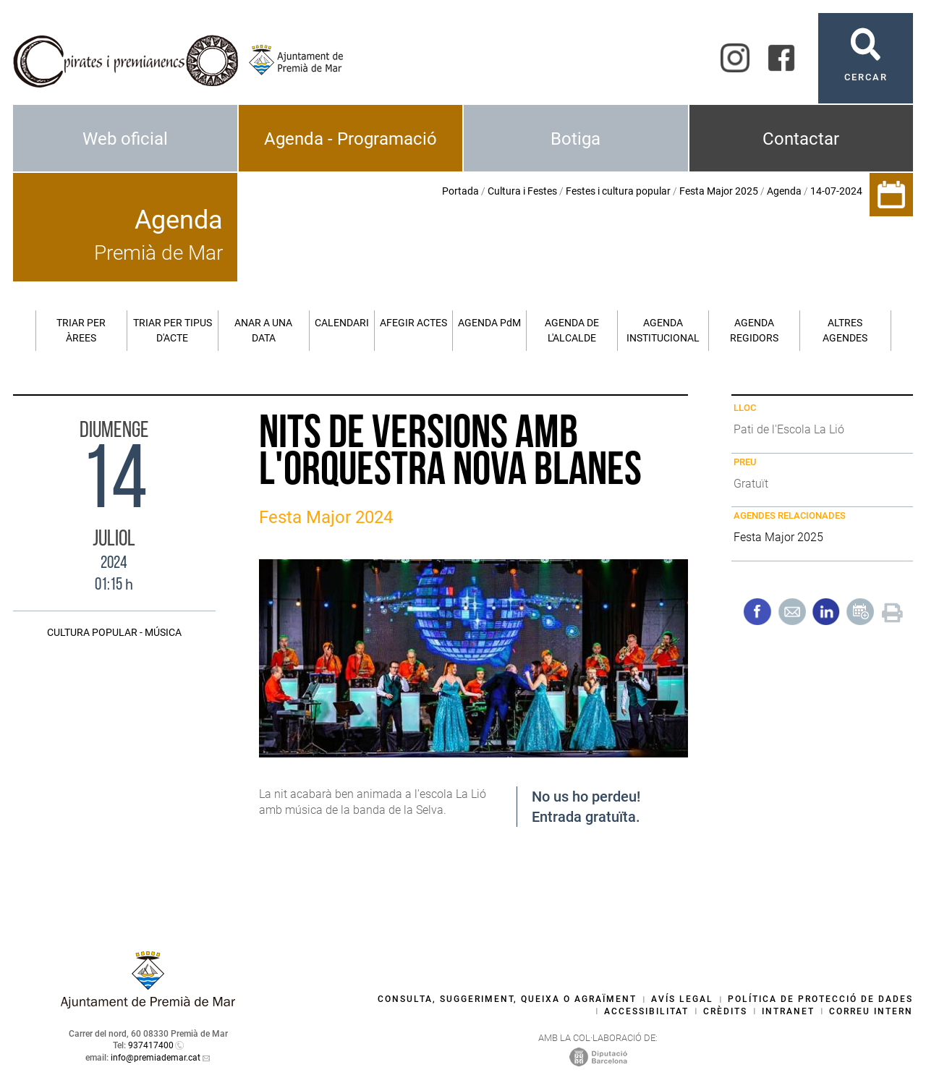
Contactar (801, 139)
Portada (460, 191)
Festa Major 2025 (718, 191)
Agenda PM (489, 322)
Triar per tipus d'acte (172, 330)
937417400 (151, 1045)
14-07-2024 (836, 191)
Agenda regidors (754, 330)
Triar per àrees (81, 330)
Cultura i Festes (522, 191)
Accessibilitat (646, 1011)
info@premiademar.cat (155, 1058)
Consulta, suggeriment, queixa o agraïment (507, 999)
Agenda (784, 191)
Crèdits (725, 1011)
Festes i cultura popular (618, 191)
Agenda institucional (663, 330)
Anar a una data (263, 330)
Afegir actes (413, 322)
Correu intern (871, 1011)
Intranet (788, 1011)
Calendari (342, 322)
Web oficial (125, 139)
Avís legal (682, 999)
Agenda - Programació (350, 139)
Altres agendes (845, 330)
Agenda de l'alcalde (572, 330)
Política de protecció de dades (820, 999)
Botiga (575, 139)
